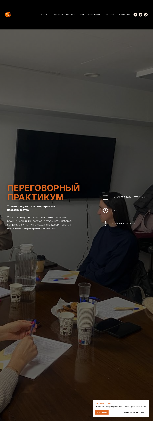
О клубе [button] (70, 15)
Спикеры (110, 15)
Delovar (45, 15)
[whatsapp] (146, 15)
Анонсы (58, 15)
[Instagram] (140, 15)
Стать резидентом (90, 15)
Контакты (124, 15)
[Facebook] (135, 15)
